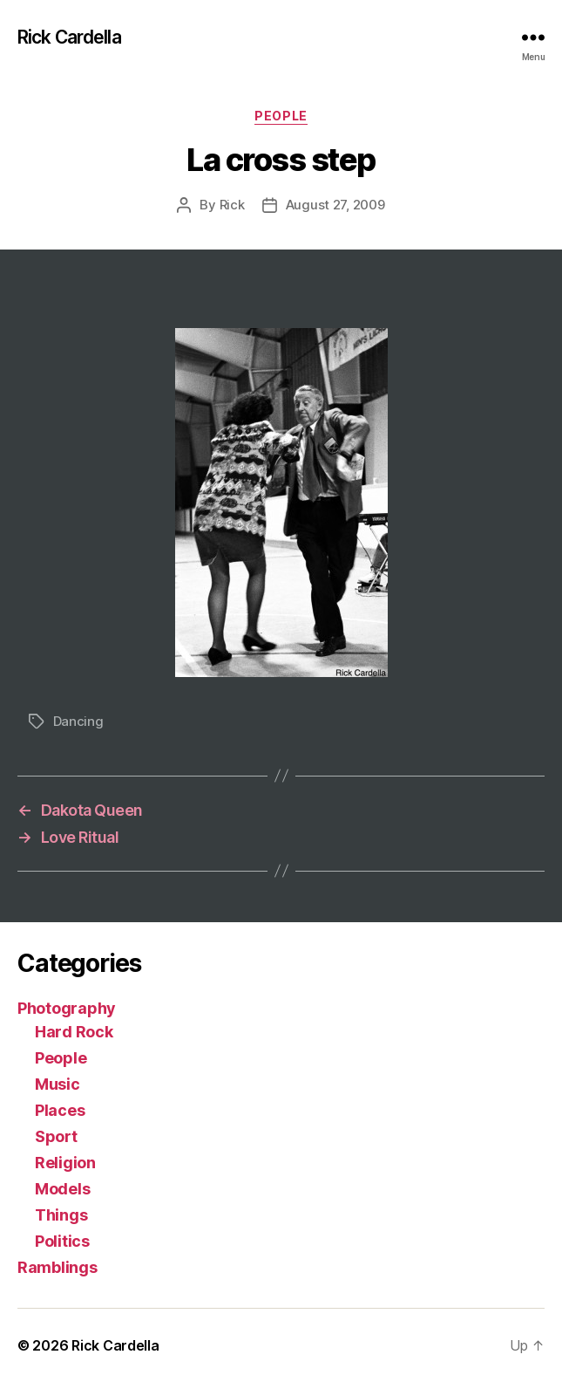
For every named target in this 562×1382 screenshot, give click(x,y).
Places (60, 1110)
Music (57, 1084)
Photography (66, 1008)
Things (61, 1215)
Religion (65, 1162)
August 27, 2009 (335, 204)
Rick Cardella (69, 37)
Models (62, 1189)
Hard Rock (74, 1032)
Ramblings (57, 1267)
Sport (56, 1136)
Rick (232, 204)
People (280, 115)
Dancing (78, 721)
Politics (62, 1241)
